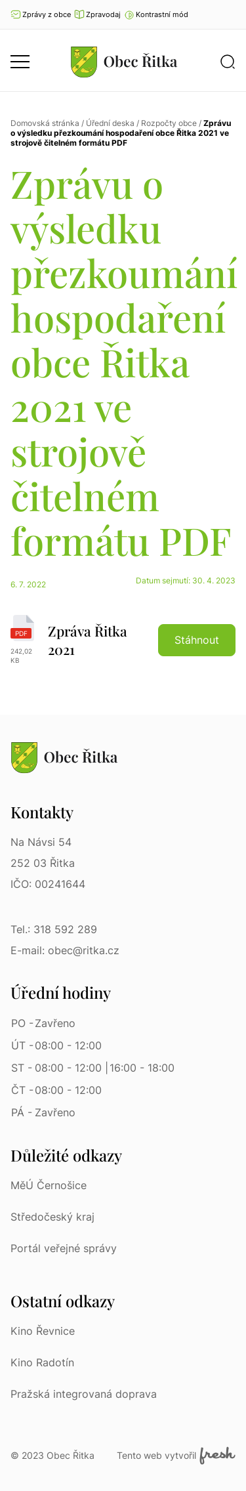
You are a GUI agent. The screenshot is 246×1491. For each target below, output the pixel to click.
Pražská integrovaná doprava (83, 1393)
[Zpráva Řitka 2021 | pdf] (123, 640)
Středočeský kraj (52, 1216)
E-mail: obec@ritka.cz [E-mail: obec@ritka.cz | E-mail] (64, 950)
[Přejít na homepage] (124, 61)
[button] (156, 14)
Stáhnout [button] (196, 639)
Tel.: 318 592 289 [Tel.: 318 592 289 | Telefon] (53, 929)
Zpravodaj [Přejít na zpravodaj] (97, 14)
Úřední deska (110, 123)
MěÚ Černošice (48, 1185)
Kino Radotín (42, 1362)
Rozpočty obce (169, 123)
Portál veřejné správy (63, 1248)
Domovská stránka (44, 123)
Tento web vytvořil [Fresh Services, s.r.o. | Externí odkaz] (176, 1455)
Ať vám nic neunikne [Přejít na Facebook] (230, 14)
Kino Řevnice (42, 1330)
